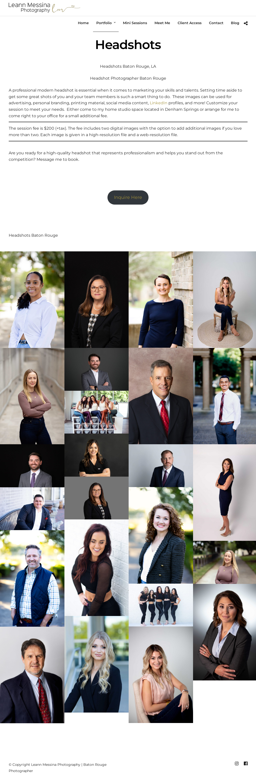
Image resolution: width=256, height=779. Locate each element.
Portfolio (104, 23)
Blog (235, 23)
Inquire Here (128, 197)
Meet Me (162, 23)
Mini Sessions (135, 23)
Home (83, 23)
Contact (216, 23)
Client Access (190, 23)
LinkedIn (158, 103)
